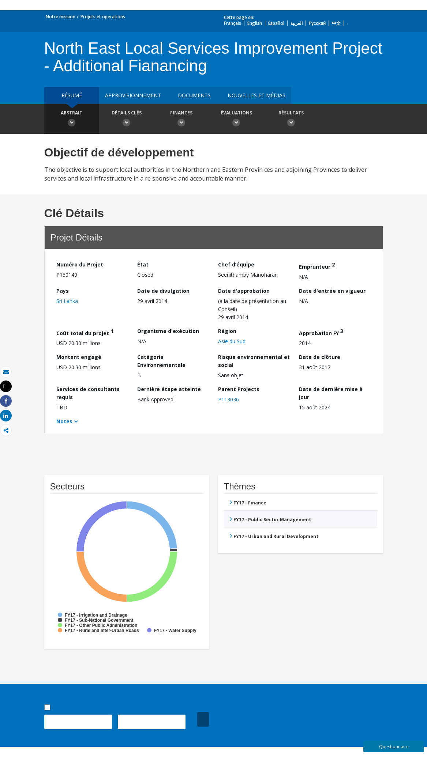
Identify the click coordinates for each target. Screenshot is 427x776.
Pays (62, 290)
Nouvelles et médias (256, 95)
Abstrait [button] (71, 119)
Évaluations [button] (236, 119)
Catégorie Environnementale (161, 360)
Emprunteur (317, 265)
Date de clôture (319, 356)
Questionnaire (394, 746)
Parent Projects (238, 389)
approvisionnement (133, 95)
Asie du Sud (232, 341)
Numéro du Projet (79, 264)
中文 (336, 23)
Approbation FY (321, 332)
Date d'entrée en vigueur (332, 290)
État (143, 264)
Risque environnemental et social (254, 360)
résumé (71, 95)
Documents (194, 95)
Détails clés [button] (126, 119)
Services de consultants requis (88, 393)
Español (276, 23)
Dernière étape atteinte (169, 389)
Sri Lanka (67, 301)
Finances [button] (181, 119)
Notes (64, 421)
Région (227, 331)
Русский (317, 23)
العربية (297, 23)
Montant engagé (78, 356)
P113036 (228, 399)
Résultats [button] (291, 119)
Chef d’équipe (236, 264)
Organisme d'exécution (168, 331)
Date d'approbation (244, 290)
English (254, 23)
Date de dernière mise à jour (331, 393)
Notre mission (60, 17)
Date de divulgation (163, 290)
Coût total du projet (84, 332)
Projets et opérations (102, 17)
